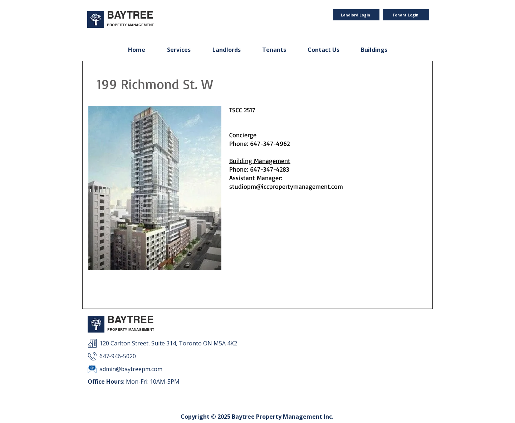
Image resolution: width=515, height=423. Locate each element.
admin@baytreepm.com (130, 369)
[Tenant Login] (406, 14)
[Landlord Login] (356, 14)
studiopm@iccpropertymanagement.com (286, 186)
